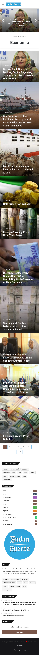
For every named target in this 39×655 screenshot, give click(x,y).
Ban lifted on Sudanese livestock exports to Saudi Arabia (18, 169)
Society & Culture (8, 514)
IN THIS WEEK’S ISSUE (9, 517)
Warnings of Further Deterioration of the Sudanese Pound (14, 326)
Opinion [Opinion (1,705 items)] (32, 472)
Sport (4, 504)
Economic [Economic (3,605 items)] (6, 469)
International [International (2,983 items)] (15, 469)
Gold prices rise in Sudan (17, 204)
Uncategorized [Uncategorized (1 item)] (7, 479)
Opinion (5, 507)
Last (19, 452)
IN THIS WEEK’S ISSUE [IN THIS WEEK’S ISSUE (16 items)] (9, 472)
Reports (5, 510)
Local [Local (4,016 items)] (19, 472)
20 (29, 446)
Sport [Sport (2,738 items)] (24, 476)
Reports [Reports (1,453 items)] (5, 476)
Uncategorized (7, 524)
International (7, 497)
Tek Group (19, 645)
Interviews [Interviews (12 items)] (25, 469)
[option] (19, 20)
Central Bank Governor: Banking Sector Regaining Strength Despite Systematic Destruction (19, 22)
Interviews (6, 521)
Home (16, 36)
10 (23, 446)
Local (4, 494)
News (4, 490)
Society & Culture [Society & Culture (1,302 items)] (15, 476)
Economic (20, 15)
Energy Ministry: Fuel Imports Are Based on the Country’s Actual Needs (17, 357)
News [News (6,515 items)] (25, 472)
